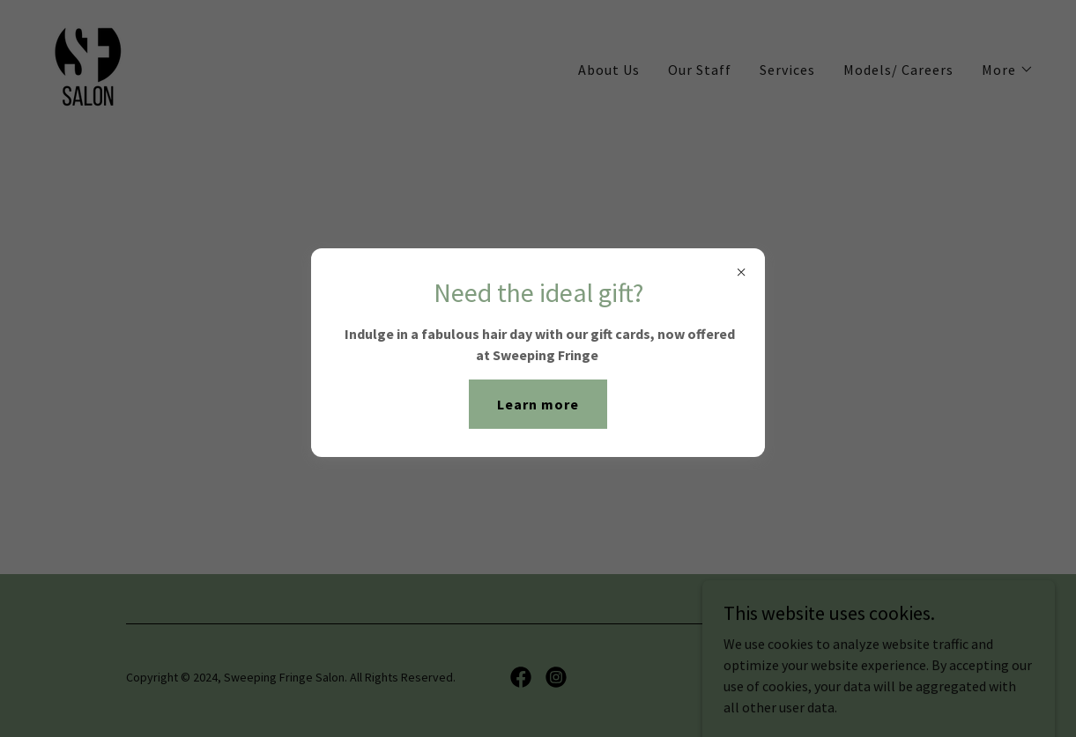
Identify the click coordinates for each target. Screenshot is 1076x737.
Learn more (538, 404)
